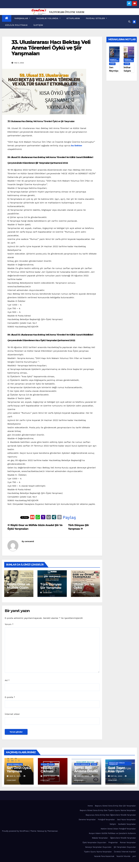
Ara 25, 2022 (83, 776)
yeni (134, 856)
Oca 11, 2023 (49, 776)
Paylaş (69, 517)
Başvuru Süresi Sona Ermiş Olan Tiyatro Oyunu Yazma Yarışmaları (108, 810)
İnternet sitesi (12, 714)
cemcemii (29, 541)
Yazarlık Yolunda (48, 18)
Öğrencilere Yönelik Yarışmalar (117, 763)
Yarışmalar (22, 18)
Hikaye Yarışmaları (15, 764)
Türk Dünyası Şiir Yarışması (50, 586)
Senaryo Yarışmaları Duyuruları (98, 847)
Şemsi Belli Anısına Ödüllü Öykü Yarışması (86, 773)
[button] (129, 21)
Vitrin (112, 64)
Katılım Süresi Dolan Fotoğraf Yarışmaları (118, 829)
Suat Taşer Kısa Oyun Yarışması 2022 (120, 771)
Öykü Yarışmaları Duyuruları (94, 842)
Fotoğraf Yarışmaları (106, 820)
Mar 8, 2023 (15, 776)
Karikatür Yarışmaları (127, 824)
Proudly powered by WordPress (15, 831)
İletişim (38, 25)
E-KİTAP (44, 764)
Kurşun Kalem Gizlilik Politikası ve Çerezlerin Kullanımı (112, 833)
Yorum (9, 624)
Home (90, 806)
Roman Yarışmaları (128, 842)
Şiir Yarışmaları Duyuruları (125, 847)
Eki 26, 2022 (116, 776)
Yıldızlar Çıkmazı (47, 769)
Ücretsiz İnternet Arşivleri (125, 852)
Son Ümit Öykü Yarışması (19, 769)
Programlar (113, 842)
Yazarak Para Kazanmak (104, 856)
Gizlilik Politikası (16, 25)
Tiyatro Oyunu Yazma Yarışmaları (98, 852)
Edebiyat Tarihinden (114, 60)
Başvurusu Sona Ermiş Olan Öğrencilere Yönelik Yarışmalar (111, 815)
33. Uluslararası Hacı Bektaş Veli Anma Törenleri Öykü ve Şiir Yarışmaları (51, 48)
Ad (7, 680)
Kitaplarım (73, 18)
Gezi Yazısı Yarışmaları (126, 820)
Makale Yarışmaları (100, 838)
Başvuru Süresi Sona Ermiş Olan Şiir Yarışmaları (115, 806)
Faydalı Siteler (96, 18)
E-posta (10, 697)
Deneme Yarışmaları (87, 820)
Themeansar (52, 831)
